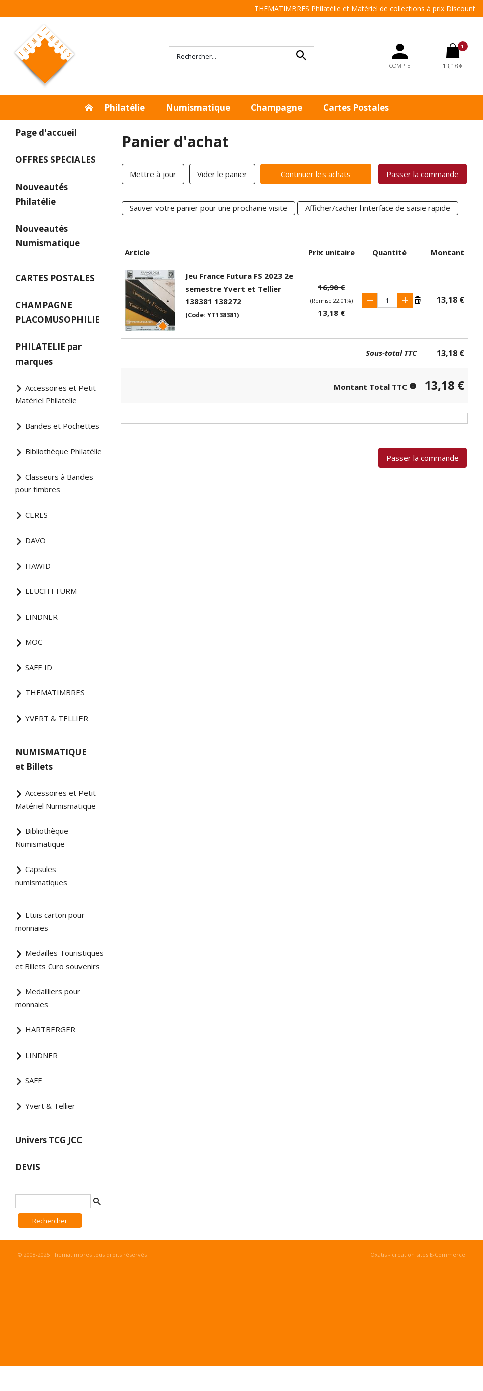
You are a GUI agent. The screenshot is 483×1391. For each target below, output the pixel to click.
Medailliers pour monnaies (47, 997)
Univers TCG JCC (48, 1140)
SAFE (33, 1080)
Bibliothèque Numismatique (41, 837)
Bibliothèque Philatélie (63, 451)
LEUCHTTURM (51, 591)
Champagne (276, 107)
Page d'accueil (46, 132)
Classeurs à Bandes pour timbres (54, 483)
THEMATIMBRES (55, 692)
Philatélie (124, 107)
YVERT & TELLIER (56, 718)
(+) (405, 300)
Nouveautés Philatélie (41, 194)
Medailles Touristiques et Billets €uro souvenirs (59, 959)
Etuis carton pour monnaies (50, 921)
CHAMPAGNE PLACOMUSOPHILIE (57, 312)
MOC (33, 642)
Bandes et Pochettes (62, 426)
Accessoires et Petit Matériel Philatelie (55, 394)
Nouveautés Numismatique (47, 236)
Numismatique (198, 107)
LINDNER (41, 617)
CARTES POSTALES (55, 278)
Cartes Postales (356, 107)
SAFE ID (38, 667)
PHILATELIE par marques (48, 354)
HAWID (38, 566)
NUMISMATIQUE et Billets (51, 759)
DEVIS (27, 1167)
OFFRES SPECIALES (55, 159)
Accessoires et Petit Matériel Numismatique (55, 799)
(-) (369, 300)
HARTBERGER (50, 1029)
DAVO (35, 540)
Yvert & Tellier (50, 1106)
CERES (36, 515)
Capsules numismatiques (41, 875)
